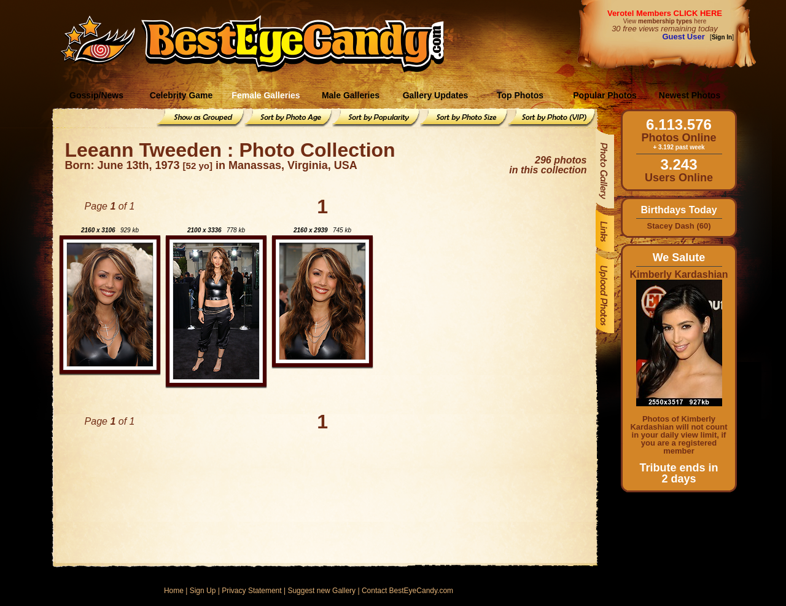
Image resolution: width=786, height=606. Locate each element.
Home (174, 590)
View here (664, 21)
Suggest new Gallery (321, 590)
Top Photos (520, 95)
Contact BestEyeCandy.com (407, 590)
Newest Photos (689, 95)
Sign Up (203, 590)
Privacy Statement (251, 590)
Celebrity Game (181, 95)
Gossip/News (96, 95)
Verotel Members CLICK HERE (664, 13)
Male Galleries (350, 95)
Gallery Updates (436, 95)
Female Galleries (266, 95)
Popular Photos (604, 95)
